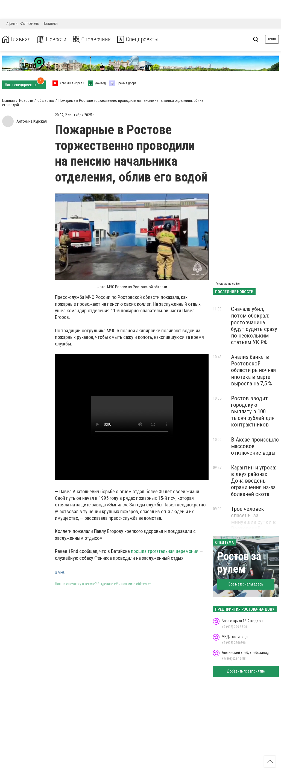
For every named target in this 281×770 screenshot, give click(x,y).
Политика (50, 23)
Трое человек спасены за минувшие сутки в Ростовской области (253, 522)
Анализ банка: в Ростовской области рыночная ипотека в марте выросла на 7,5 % (253, 370)
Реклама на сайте (228, 283)
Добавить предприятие (246, 671)
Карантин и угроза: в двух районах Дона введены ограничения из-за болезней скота (253, 480)
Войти (272, 39)
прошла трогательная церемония (164, 551)
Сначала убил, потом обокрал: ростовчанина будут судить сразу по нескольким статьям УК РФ (254, 325)
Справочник (96, 39)
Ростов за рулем (239, 562)
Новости (54, 39)
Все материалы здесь (246, 584)
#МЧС (60, 572)
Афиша (11, 23)
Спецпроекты (146, 39)
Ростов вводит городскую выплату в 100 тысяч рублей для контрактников (252, 411)
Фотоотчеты (30, 23)
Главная (17, 39)
